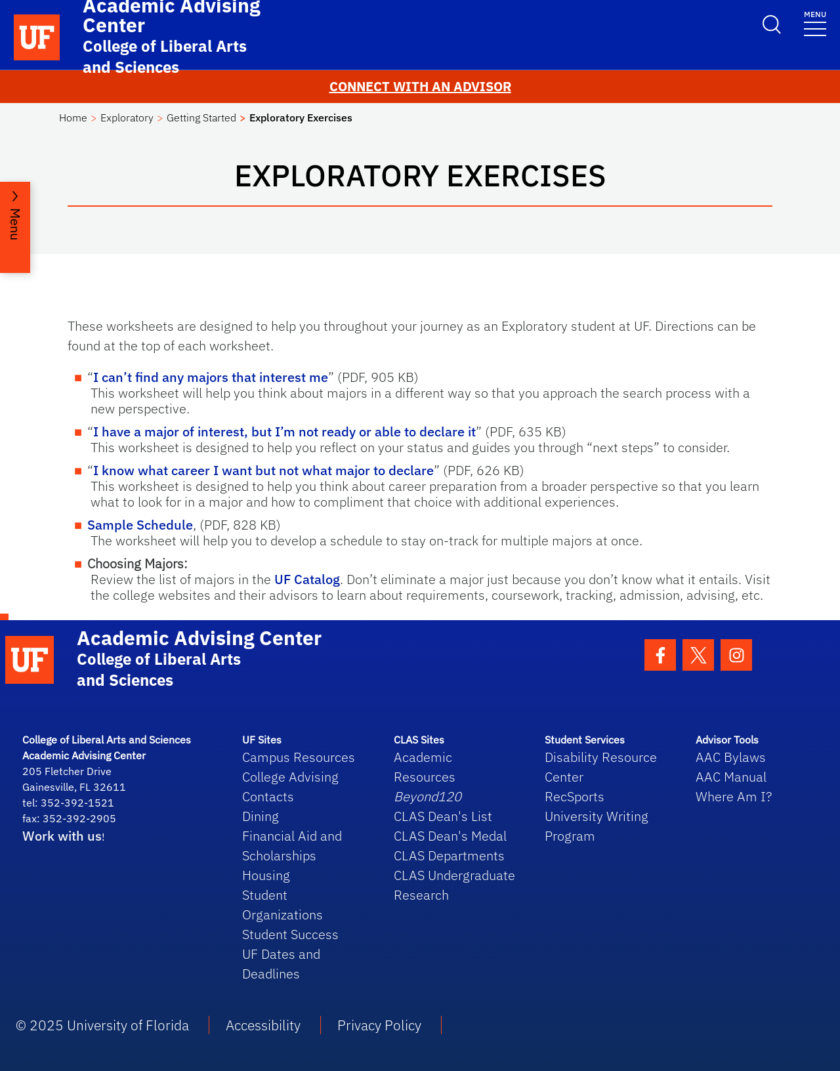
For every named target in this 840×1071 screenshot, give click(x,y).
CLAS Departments (449, 855)
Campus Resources (298, 757)
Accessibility (263, 1025)
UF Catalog (307, 579)
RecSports (574, 796)
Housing (266, 875)
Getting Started (201, 117)
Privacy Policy (379, 1025)
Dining (260, 816)
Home (73, 117)
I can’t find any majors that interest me (210, 377)
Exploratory (127, 117)
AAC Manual (731, 777)
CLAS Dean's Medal (450, 836)
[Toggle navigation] (815, 23)
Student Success (290, 934)
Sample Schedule (140, 525)
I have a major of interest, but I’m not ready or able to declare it (284, 431)
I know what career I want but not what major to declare (263, 470)
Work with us (62, 836)
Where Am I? (734, 796)
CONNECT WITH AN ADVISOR (420, 86)
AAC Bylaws (731, 757)
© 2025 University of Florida (102, 1025)
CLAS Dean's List (443, 816)
